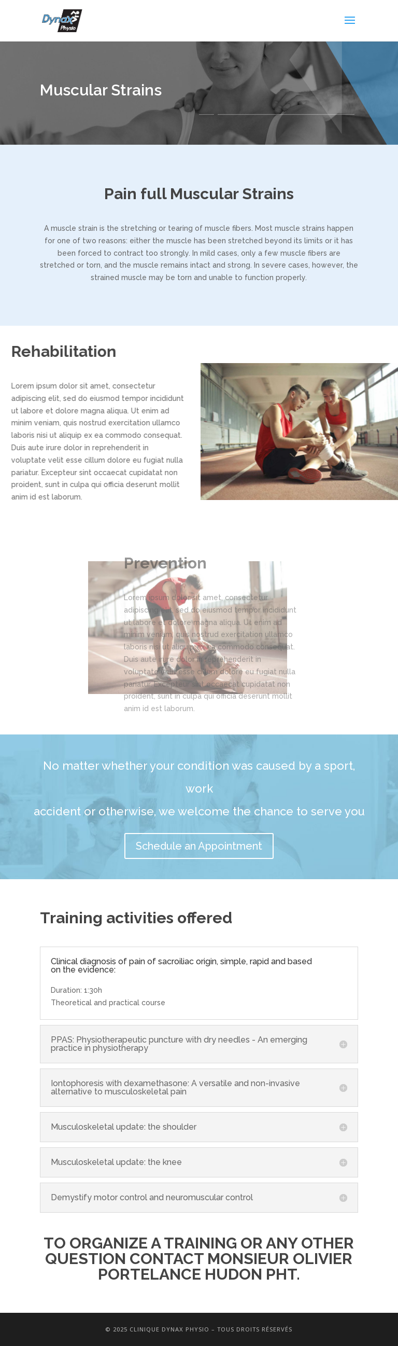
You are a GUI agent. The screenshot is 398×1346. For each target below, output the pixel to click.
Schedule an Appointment (199, 846)
